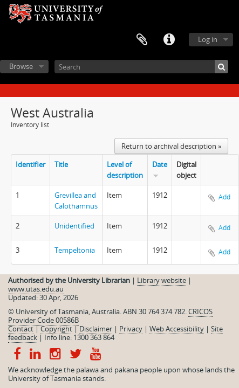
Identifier (30, 164)
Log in (207, 39)
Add (224, 197)
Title (61, 164)
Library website (161, 280)
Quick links (168, 39)
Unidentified (74, 226)
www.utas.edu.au (36, 289)
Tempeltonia (74, 250)
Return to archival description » (171, 146)
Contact (20, 329)
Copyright (56, 329)
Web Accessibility (176, 329)
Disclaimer (95, 329)
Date (159, 164)
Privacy (130, 329)
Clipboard (141, 39)
